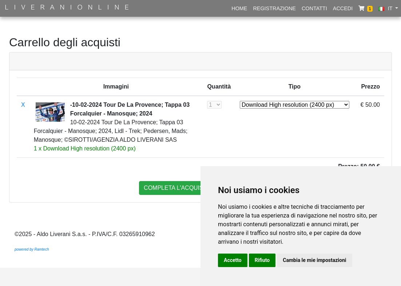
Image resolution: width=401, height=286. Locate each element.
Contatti (314, 8)
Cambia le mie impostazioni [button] (314, 260)
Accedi (343, 8)
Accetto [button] (233, 260)
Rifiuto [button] (262, 260)
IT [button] (386, 8)
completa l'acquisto (177, 188)
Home (239, 8)
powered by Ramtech (32, 249)
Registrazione (274, 8)
